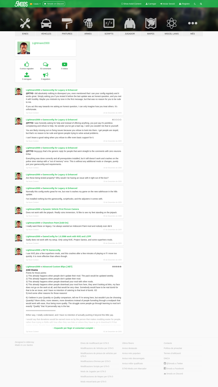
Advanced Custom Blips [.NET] (57, 266)
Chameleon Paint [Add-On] (55, 223)
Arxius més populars (131, 353)
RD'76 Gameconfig (51, 250)
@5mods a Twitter (173, 363)
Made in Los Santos (24, 345)
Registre (184, 4)
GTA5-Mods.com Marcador (134, 368)
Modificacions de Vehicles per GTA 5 (97, 348)
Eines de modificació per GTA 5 (95, 343)
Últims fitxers (128, 343)
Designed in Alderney (24, 342)
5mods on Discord (173, 373)
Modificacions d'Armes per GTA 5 (95, 361)
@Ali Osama (32, 270)
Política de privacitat (173, 348)
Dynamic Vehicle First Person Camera (60, 209)
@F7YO (29, 93)
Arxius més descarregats (133, 358)
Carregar (151, 4)
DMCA (167, 358)
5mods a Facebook (174, 368)
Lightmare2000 (41, 43)
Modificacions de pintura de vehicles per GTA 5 (99, 354)
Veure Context (32, 113)
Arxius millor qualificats (132, 363)
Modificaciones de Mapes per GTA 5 (97, 376)
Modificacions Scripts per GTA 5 (95, 366)
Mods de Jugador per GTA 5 (93, 371)
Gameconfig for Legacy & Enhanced (59, 90)
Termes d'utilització (172, 353)
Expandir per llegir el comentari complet (74, 328)
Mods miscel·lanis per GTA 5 (93, 381)
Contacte (168, 343)
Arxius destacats (129, 348)
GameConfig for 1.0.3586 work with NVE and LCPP (66, 236)
